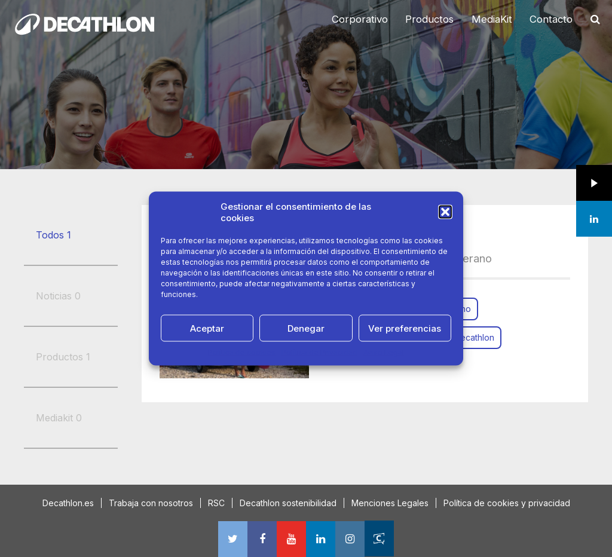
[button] (445, 212)
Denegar (306, 327)
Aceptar (207, 327)
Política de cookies (242, 352)
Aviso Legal (383, 352)
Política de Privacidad (319, 352)
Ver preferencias (404, 327)
